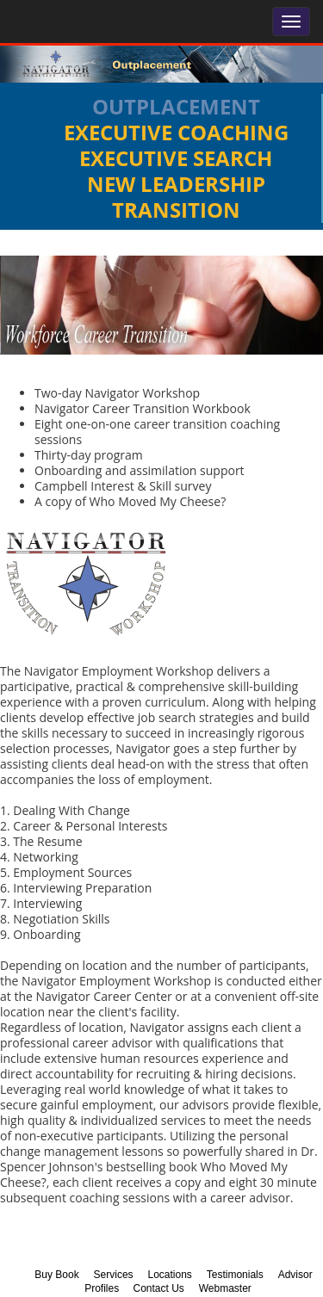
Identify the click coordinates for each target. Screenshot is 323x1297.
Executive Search (175, 158)
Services (114, 1275)
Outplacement (176, 106)
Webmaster (225, 1288)
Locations (169, 1275)
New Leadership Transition (176, 197)
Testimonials (235, 1275)
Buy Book (56, 1275)
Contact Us (158, 1288)
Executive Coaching (176, 132)
